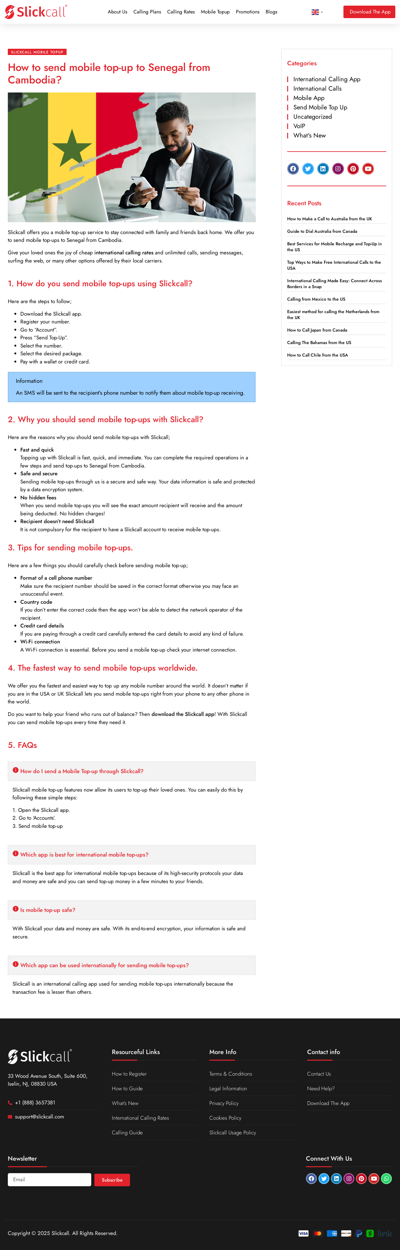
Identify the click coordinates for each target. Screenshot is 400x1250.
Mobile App (308, 97)
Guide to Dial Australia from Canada (322, 231)
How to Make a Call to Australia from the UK (329, 219)
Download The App (328, 1103)
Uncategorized (312, 116)
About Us (117, 11)
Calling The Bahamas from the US (319, 342)
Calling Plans (147, 11)
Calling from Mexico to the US (316, 299)
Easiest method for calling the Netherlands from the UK (333, 314)
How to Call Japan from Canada (317, 330)
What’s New (125, 1103)
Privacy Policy (223, 1103)
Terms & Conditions (230, 1074)
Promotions (247, 11)
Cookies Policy (225, 1118)
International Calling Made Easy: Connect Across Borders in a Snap (334, 284)
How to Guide (127, 1088)
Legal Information (228, 1088)
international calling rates (123, 252)
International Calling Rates (140, 1118)
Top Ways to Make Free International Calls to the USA (334, 265)
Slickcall (16, 232)
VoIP (299, 126)
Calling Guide (127, 1132)
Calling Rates (181, 11)
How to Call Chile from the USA (317, 355)
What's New (309, 135)
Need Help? (321, 1088)
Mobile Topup (215, 11)
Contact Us (319, 1074)
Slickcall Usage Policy (232, 1132)
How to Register (129, 1074)
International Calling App (326, 79)
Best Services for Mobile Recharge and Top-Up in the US (334, 247)
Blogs (271, 11)
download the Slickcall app (183, 714)
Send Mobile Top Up (320, 107)
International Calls (317, 88)
